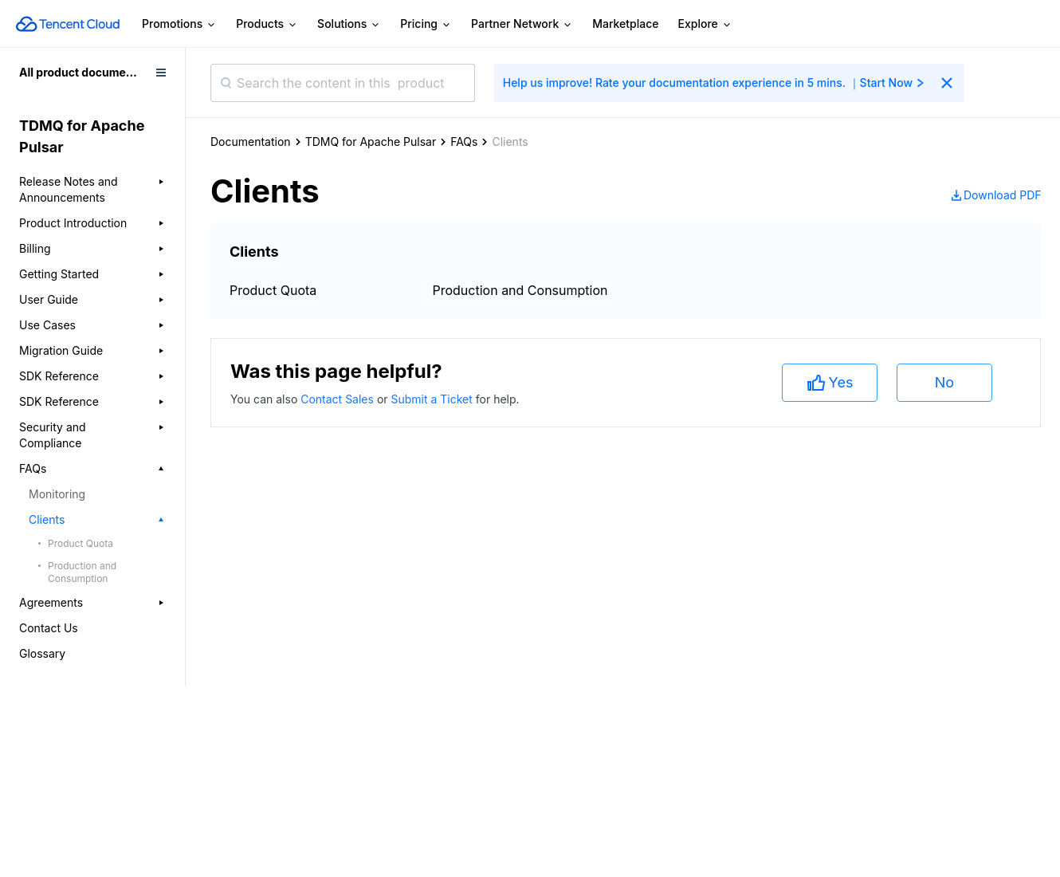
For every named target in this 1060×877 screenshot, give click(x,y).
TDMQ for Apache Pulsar (371, 141)
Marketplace (625, 23)
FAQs (463, 141)
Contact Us (48, 628)
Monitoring (57, 494)
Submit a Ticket (433, 399)
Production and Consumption (82, 572)
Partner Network (522, 24)
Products (267, 24)
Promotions (179, 24)
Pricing (426, 24)
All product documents (81, 72)
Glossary (42, 653)
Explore (705, 24)
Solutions (349, 24)
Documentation (250, 141)
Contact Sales (338, 399)
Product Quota (80, 543)
